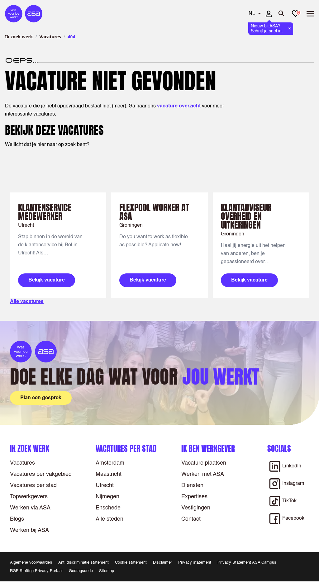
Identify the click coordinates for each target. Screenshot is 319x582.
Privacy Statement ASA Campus (246, 563)
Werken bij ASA (29, 530)
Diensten (192, 485)
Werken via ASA (30, 508)
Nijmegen (107, 496)
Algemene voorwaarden (31, 563)
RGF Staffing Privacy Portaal (36, 571)
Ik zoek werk (19, 37)
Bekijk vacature (46, 280)
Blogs (17, 519)
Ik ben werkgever (208, 448)
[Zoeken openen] (282, 13)
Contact (191, 519)
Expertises (194, 496)
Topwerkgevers (29, 496)
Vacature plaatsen (203, 463)
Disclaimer (162, 563)
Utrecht (105, 485)
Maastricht (108, 474)
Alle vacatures (27, 301)
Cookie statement (131, 563)
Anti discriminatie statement (83, 563)
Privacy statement (194, 563)
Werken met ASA (202, 474)
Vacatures (50, 37)
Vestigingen (195, 508)
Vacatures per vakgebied (41, 474)
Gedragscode (81, 571)
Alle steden (109, 519)
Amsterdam (110, 463)
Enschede (108, 508)
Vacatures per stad (33, 485)
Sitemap (106, 571)
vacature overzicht (179, 106)
